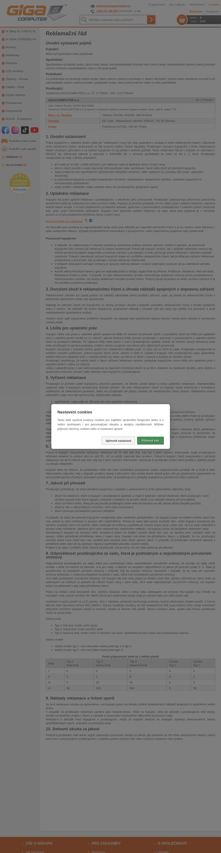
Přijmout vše (150, 440)
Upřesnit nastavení (118, 440)
